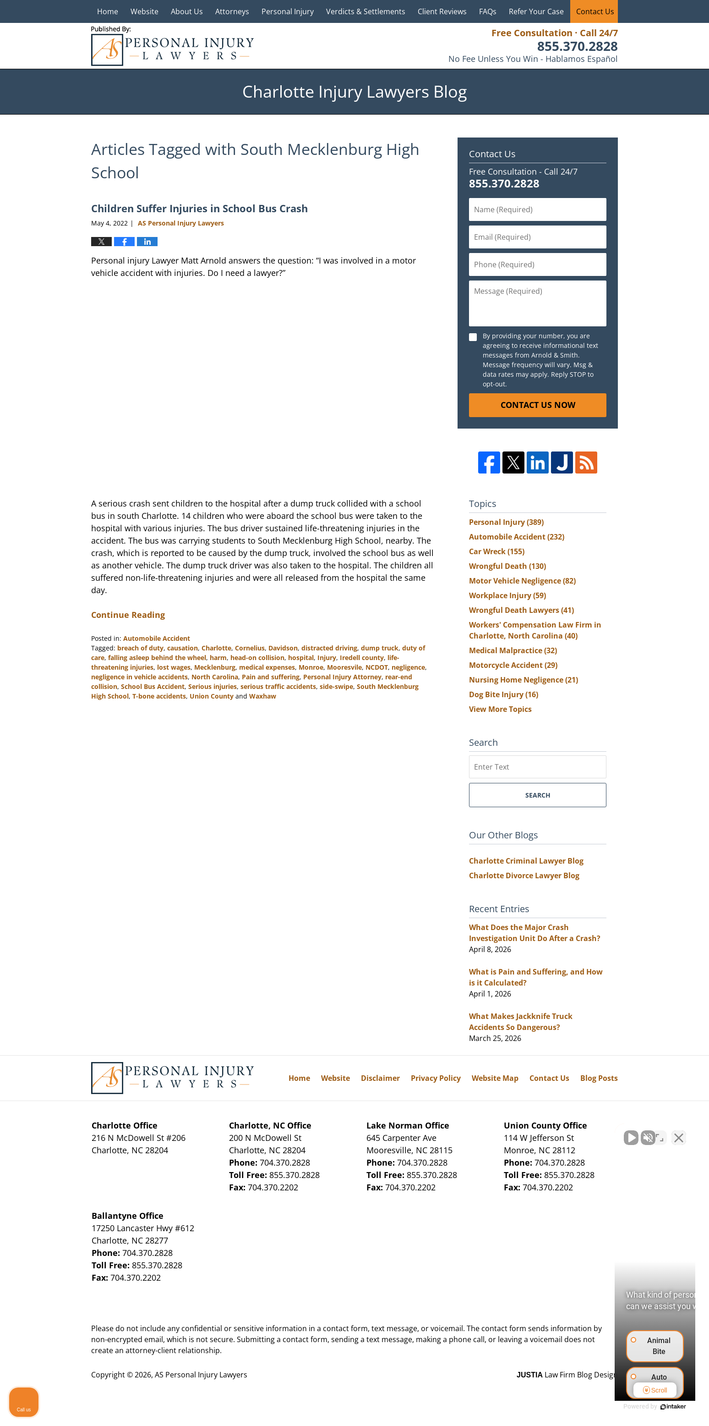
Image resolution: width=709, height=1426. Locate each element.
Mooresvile (344, 667)
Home (107, 11)
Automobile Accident (156, 638)
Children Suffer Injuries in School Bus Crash (199, 208)
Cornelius (250, 648)
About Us (187, 11)
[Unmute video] (547, 1133)
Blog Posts (599, 1078)
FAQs (487, 11)
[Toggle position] (659, 1133)
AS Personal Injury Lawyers (201, 1375)
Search (538, 795)
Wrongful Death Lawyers (521, 610)
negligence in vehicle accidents (139, 676)
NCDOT (376, 667)
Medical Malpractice (513, 650)
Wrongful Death (507, 566)
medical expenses (267, 667)
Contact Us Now (538, 404)
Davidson (283, 648)
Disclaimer (380, 1078)
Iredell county (362, 657)
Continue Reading (128, 614)
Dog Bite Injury (503, 694)
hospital (301, 657)
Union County (212, 696)
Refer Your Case (536, 11)
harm (218, 657)
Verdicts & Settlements (365, 11)
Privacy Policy (436, 1078)
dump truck (379, 648)
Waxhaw (262, 696)
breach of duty (140, 648)
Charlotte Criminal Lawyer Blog (526, 861)
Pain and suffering (271, 676)
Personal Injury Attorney (342, 676)
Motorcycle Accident (513, 665)
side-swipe (336, 686)
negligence (408, 667)
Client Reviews (442, 11)
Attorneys (232, 11)
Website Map (495, 1078)
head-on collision (257, 657)
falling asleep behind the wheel (157, 657)
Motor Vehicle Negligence (522, 581)
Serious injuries (212, 686)
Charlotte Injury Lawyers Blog (172, 46)
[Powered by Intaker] (631, 1406)
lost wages (174, 667)
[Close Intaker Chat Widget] (678, 1133)
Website (144, 11)
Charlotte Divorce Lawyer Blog (524, 875)
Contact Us (595, 11)
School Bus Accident (153, 686)
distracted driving (329, 648)
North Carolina (214, 676)
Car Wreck (496, 551)
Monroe (311, 667)
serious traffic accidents (278, 686)
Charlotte (216, 648)
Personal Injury (288, 11)
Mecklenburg (214, 667)
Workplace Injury (507, 595)
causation (182, 648)
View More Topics (500, 709)
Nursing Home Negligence (523, 680)
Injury (326, 657)
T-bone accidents (159, 696)
